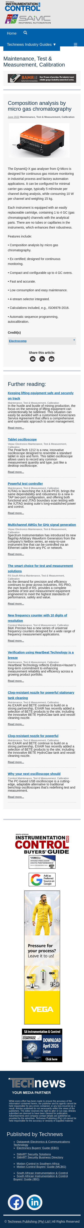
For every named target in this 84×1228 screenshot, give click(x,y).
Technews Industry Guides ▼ (31, 44)
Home (12, 33)
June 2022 (13, 117)
